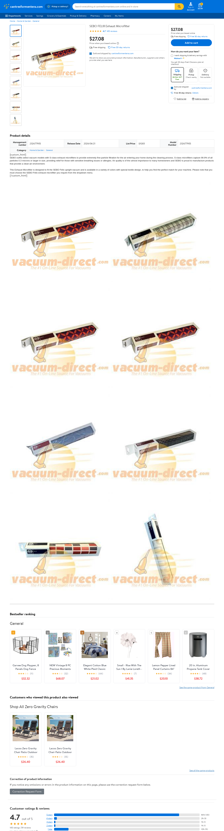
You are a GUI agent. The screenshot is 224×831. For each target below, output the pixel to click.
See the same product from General (196, 589)
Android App (187, 800)
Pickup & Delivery (78, 15)
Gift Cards (52, 814)
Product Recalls (99, 814)
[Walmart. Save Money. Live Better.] (23, 6)
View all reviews (21, 740)
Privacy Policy (143, 800)
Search (208, 750)
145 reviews (112, 31)
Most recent (27, 750)
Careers (107, 15)
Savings (39, 15)
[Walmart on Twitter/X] (189, 813)
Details (195, 93)
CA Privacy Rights (145, 805)
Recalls (95, 805)
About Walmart (10, 796)
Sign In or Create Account (82, 781)
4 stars (49, 721)
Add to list (180, 98)
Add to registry (200, 98)
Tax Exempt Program (101, 818)
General (36, 21)
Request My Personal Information (152, 809)
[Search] (179, 6)
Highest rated (46, 750)
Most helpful (66, 750)
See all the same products (201, 673)
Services (28, 15)
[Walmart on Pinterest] (201, 813)
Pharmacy (95, 15)
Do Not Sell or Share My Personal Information (169, 827)
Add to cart (191, 42)
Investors (7, 809)
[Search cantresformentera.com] (123, 6)
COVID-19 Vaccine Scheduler (106, 796)
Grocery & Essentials (56, 15)
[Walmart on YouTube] (195, 813)
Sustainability (9, 814)
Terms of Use (143, 796)
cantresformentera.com (122, 53)
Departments (13, 15)
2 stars (49, 728)
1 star (50, 731)
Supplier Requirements (13, 818)
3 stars (49, 724)
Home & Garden (24, 21)
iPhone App (186, 796)
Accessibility (98, 809)
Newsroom (8, 805)
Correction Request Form (26, 694)
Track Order (128, 781)
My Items (119, 15)
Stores (51, 800)
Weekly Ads (149, 781)
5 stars (49, 717)
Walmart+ (52, 809)
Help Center (108, 781)
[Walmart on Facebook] (183, 813)
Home (12, 21)
